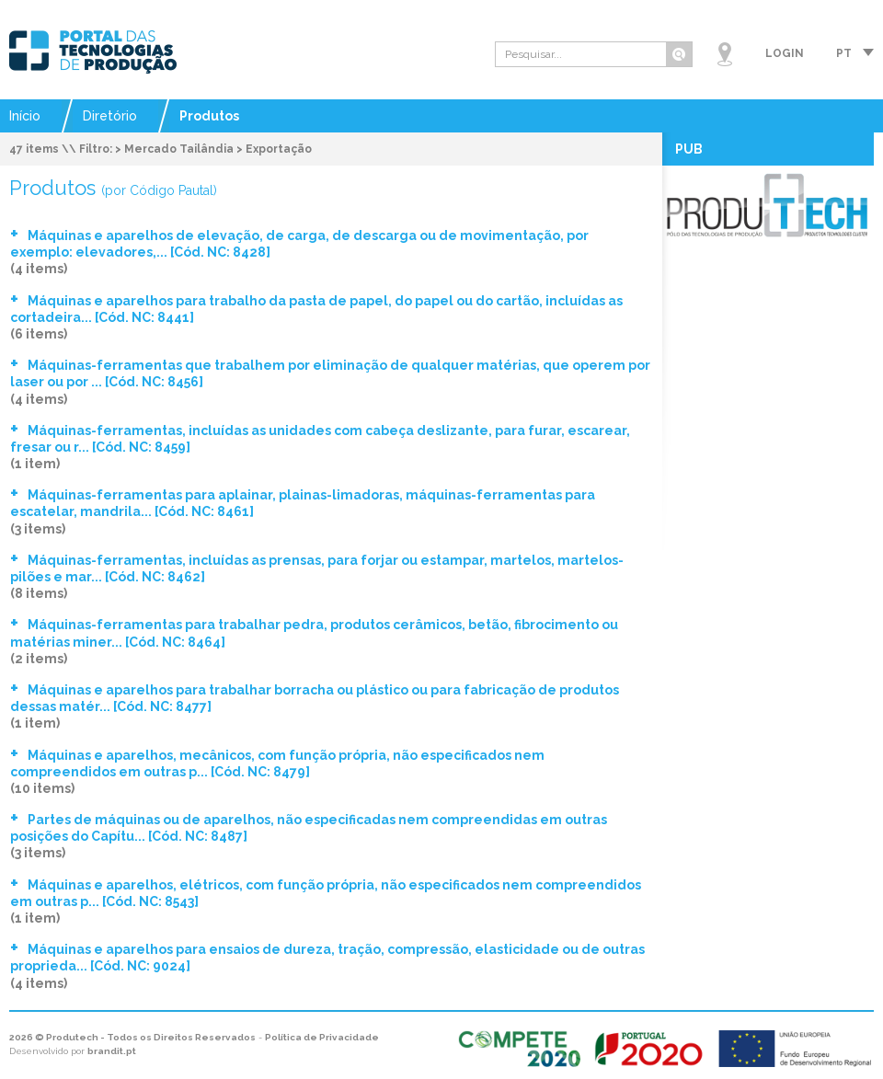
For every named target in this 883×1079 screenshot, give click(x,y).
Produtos (209, 116)
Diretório (110, 116)
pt (844, 53)
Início (24, 116)
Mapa (724, 54)
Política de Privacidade (322, 1037)
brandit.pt (111, 1051)
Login (784, 53)
